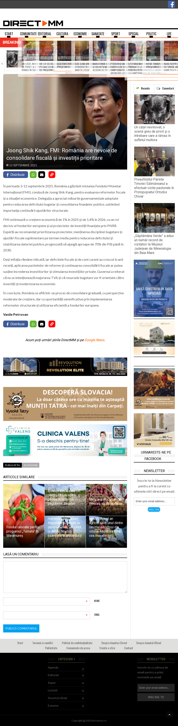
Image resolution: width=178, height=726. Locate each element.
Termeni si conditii (42, 643)
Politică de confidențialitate (77, 643)
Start (20, 643)
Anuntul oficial (57, 698)
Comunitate (86, 52)
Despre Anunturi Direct (114, 643)
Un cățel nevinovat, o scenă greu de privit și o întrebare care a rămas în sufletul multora (152, 133)
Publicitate (51, 648)
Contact (128, 648)
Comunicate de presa (78, 648)
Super (52, 682)
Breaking (12, 42)
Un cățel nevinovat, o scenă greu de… (40, 58)
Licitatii (52, 690)
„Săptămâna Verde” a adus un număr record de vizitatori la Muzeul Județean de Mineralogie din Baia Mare (154, 244)
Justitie (33, 52)
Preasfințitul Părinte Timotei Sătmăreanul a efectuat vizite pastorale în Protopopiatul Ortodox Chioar (154, 187)
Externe (53, 705)
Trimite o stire (107, 648)
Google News (94, 340)
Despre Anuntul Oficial (148, 643)
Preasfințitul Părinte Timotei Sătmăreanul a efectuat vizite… (87, 61)
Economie (31, 465)
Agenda (53, 667)
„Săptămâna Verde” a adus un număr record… (141, 59)
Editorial (53, 675)
